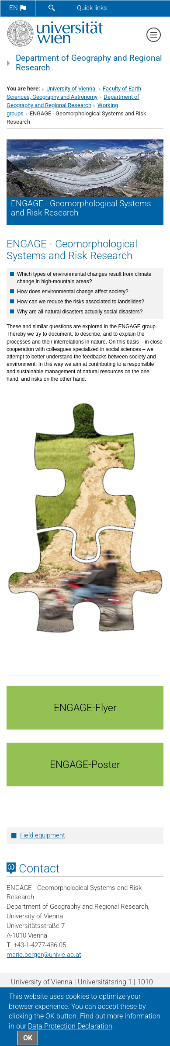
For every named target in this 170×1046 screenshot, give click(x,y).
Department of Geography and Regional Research (89, 63)
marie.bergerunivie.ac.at (44, 955)
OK (27, 1038)
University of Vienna (71, 88)
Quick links (92, 8)
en (17, 8)
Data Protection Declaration (70, 1026)
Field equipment (42, 835)
